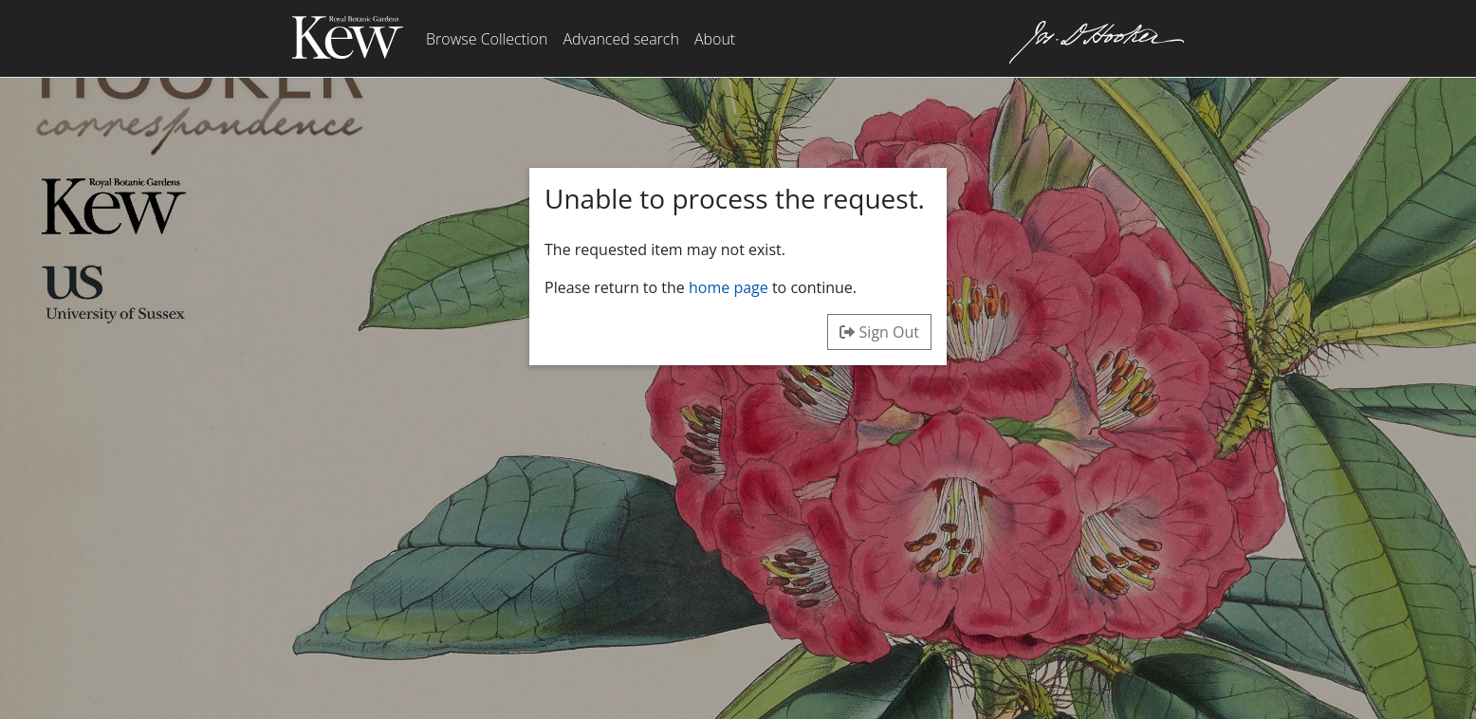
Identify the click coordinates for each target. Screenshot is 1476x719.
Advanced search (620, 38)
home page (728, 287)
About (714, 38)
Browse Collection (486, 38)
